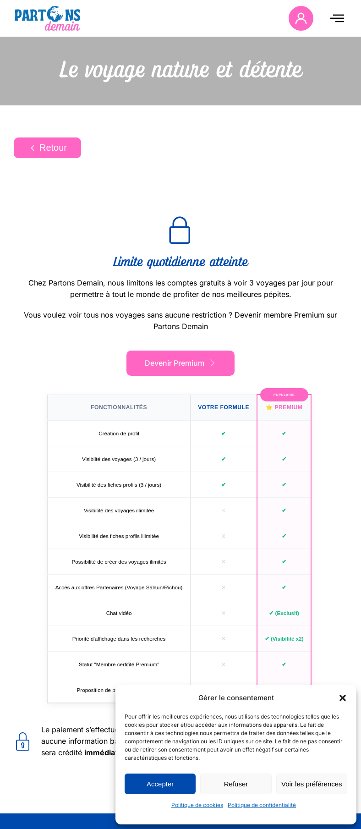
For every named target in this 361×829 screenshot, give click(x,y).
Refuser (236, 784)
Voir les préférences (311, 784)
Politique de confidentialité (262, 805)
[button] (342, 698)
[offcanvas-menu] (337, 18)
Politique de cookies (197, 805)
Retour (47, 148)
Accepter (160, 784)
